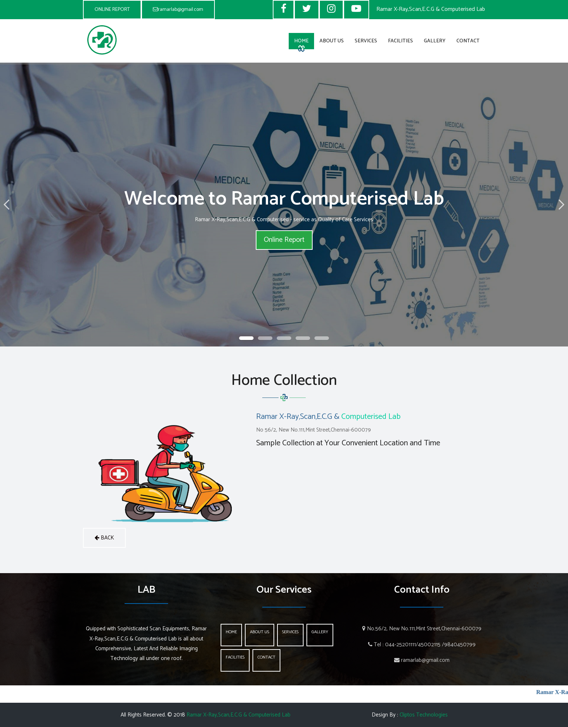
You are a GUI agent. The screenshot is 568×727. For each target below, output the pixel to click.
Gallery (435, 41)
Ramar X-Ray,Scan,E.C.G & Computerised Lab (239, 714)
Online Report (284, 240)
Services (366, 41)
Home (301, 41)
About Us (332, 41)
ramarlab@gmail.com (178, 9)
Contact (468, 41)
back (104, 537)
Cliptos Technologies (424, 714)
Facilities (400, 41)
